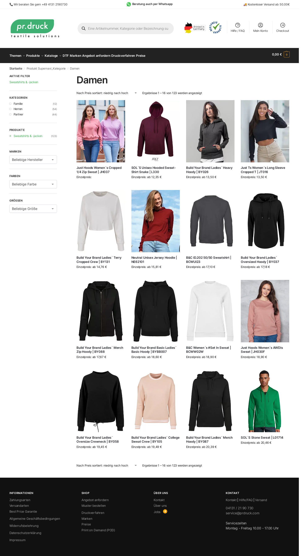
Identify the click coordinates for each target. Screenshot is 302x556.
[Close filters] (58, 74)
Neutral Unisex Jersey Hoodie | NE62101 (154, 257)
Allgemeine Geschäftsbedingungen (34, 516)
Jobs (157, 510)
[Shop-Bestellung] (106, 90)
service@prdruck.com (242, 511)
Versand (261, 498)
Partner (18, 112)
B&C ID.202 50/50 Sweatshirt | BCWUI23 (208, 257)
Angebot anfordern (95, 498)
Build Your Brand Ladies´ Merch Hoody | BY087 (209, 437)
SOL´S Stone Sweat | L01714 (262, 435)
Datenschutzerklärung (25, 531)
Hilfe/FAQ (246, 498)
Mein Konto (260, 27)
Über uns (160, 503)
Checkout (282, 27)
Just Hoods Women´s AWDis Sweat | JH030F (262, 347)
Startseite (15, 66)
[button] (281, 54)
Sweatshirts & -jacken (28, 133)
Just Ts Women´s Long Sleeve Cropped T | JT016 (263, 167)
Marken (87, 516)
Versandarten (19, 503)
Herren (18, 106)
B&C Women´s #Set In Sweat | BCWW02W (208, 347)
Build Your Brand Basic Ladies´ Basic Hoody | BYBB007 (153, 347)
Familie (18, 101)
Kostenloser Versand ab (264, 4)
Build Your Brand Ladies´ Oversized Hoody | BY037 (260, 257)
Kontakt (159, 498)
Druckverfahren (93, 510)
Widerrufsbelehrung (24, 523)
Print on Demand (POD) (98, 528)
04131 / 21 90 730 (239, 506)
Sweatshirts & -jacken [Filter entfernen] (23, 79)
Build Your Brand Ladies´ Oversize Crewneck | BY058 (97, 437)
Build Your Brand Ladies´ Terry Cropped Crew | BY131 (98, 257)
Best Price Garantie (23, 509)
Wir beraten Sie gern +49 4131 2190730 (40, 4)
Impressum (17, 538)
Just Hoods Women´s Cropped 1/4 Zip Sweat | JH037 (98, 167)
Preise (86, 522)
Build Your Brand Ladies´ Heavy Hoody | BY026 (209, 167)
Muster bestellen (94, 503)
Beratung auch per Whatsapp (152, 4)
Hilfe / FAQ (238, 27)
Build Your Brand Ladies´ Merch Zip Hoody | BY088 (99, 347)
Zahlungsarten (19, 498)
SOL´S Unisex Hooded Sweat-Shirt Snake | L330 (153, 167)
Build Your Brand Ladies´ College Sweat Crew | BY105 (155, 437)
